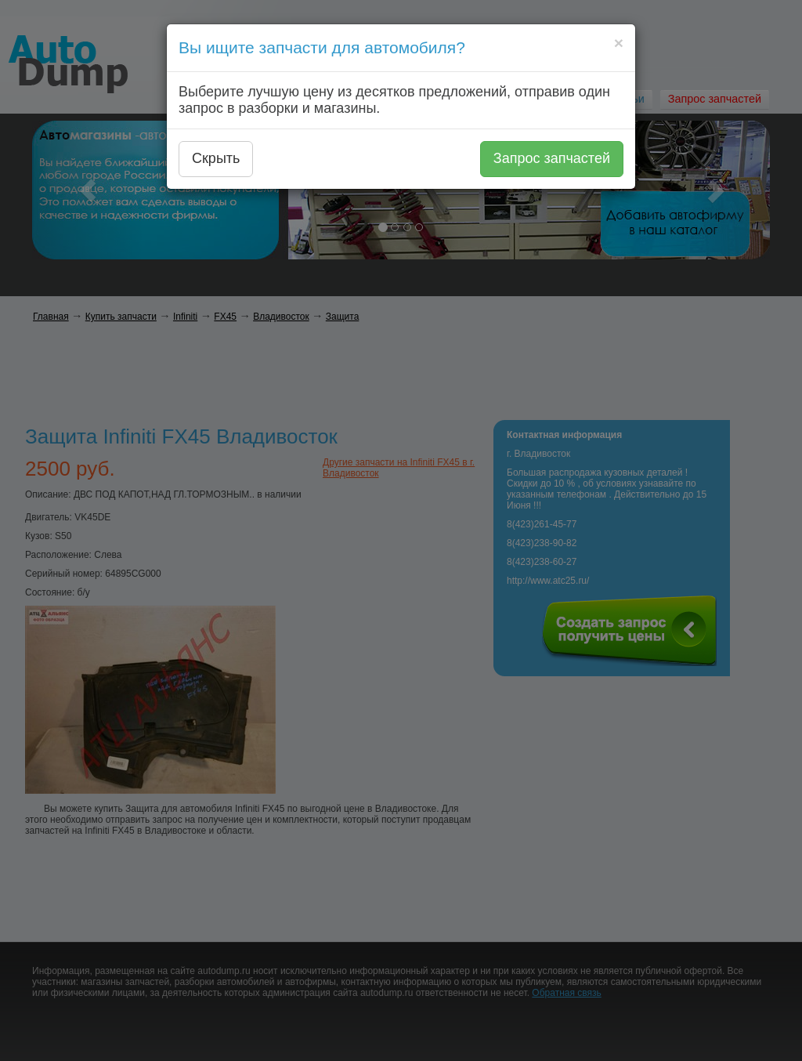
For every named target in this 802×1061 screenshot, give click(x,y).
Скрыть (216, 158)
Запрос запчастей (551, 158)
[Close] (618, 42)
